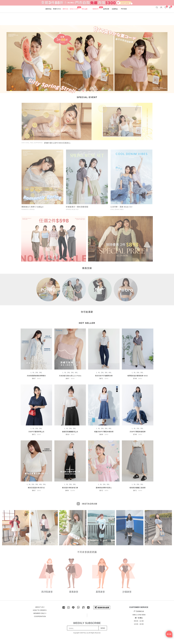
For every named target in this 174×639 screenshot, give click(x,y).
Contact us (139, 611)
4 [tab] (90, 91)
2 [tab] (84, 91)
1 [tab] (80, 91)
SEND (103, 628)
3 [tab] (87, 91)
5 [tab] (94, 91)
